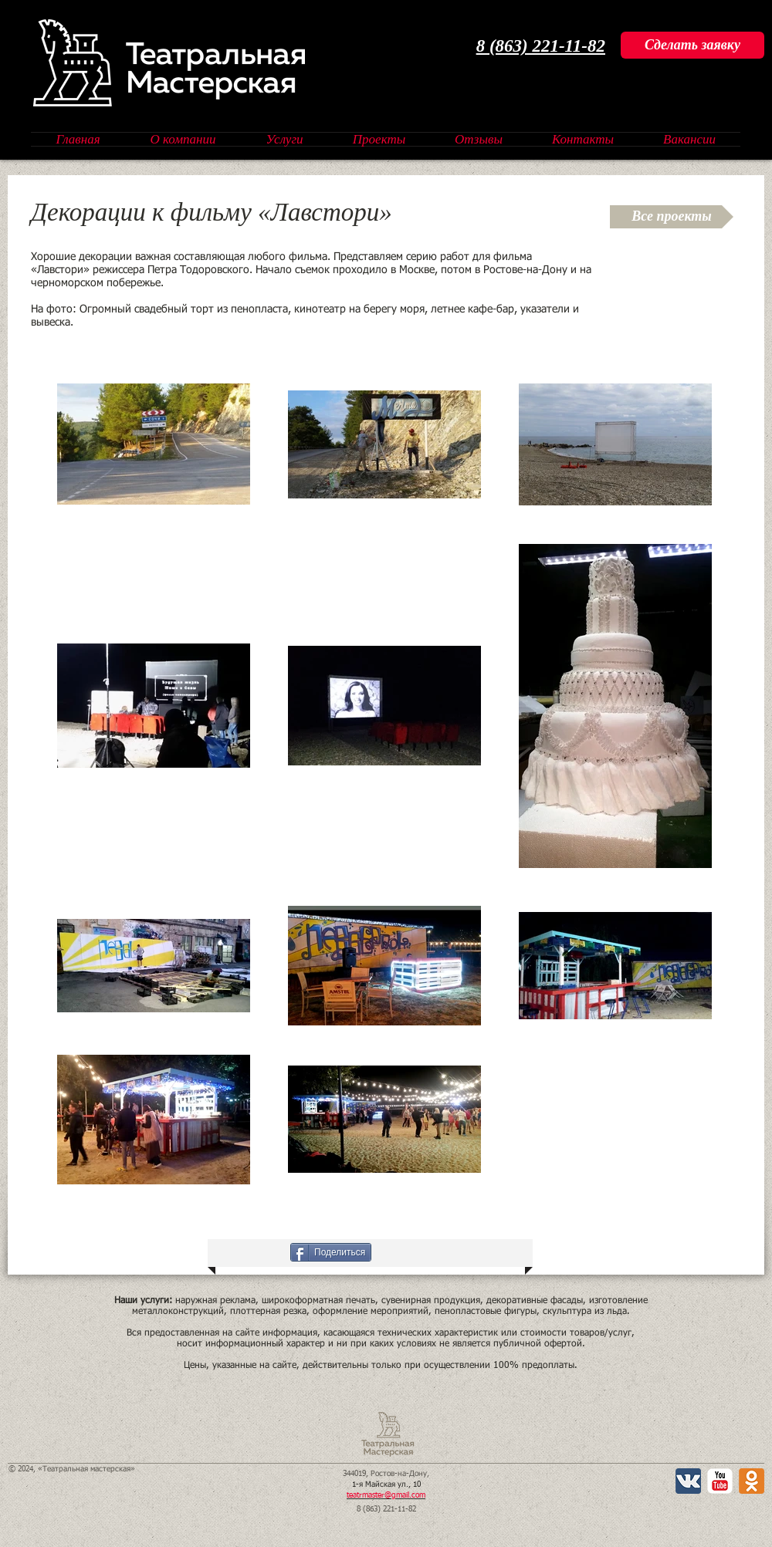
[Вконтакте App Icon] (688, 1481)
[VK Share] (257, 1252)
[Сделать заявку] (692, 45)
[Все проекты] (671, 216)
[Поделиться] (330, 1252)
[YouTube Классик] (720, 1481)
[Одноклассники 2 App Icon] (751, 1481)
